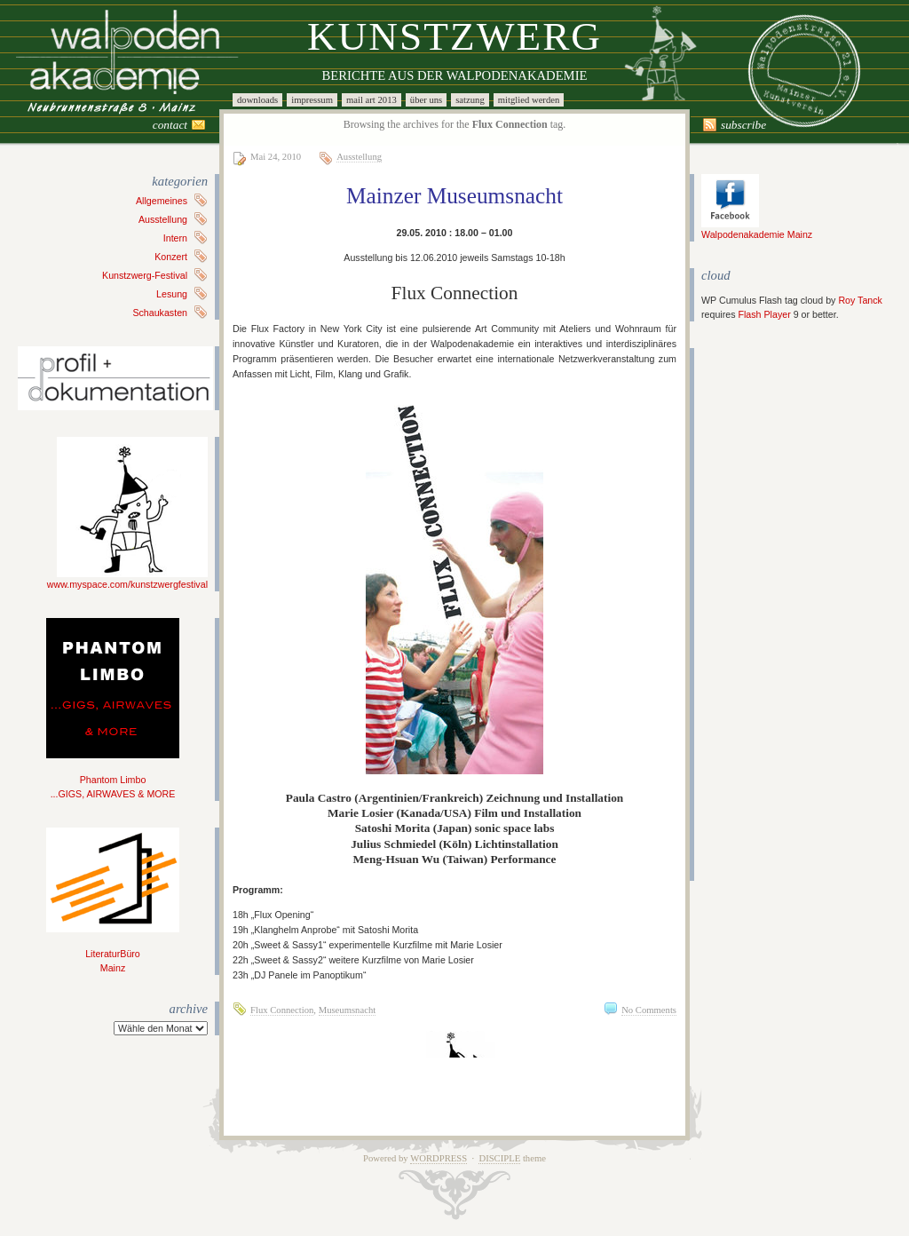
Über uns (426, 100)
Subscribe (743, 124)
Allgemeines (161, 200)
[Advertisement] (754, 614)
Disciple (499, 1158)
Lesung (171, 294)
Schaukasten (159, 312)
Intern (175, 238)
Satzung (470, 100)
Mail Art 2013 (371, 100)
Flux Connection (281, 1010)
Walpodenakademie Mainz (756, 229)
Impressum (312, 100)
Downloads (257, 100)
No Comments (648, 1010)
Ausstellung (162, 219)
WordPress (438, 1158)
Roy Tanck (860, 300)
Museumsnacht (347, 1010)
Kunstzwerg (454, 36)
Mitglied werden (529, 100)
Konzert (170, 256)
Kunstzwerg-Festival (144, 275)
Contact (170, 124)
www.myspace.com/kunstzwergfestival (127, 579)
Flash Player (764, 314)
